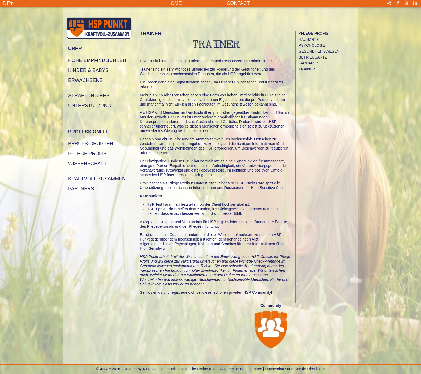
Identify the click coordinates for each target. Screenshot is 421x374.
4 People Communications (165, 369)
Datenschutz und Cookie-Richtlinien (295, 369)
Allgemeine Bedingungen (241, 369)
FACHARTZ (308, 63)
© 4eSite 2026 (108, 369)
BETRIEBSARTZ (313, 57)
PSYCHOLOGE (312, 45)
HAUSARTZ (309, 39)
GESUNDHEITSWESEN (319, 51)
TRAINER (307, 69)
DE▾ (8, 3)
